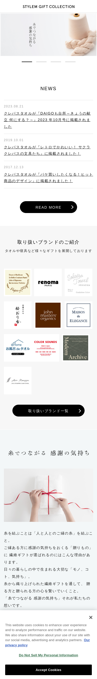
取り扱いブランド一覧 (48, 411)
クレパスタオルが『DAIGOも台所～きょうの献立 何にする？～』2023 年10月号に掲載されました (47, 119)
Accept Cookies (48, 672)
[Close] (90, 619)
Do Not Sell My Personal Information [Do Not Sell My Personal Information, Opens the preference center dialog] (48, 657)
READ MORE (49, 207)
